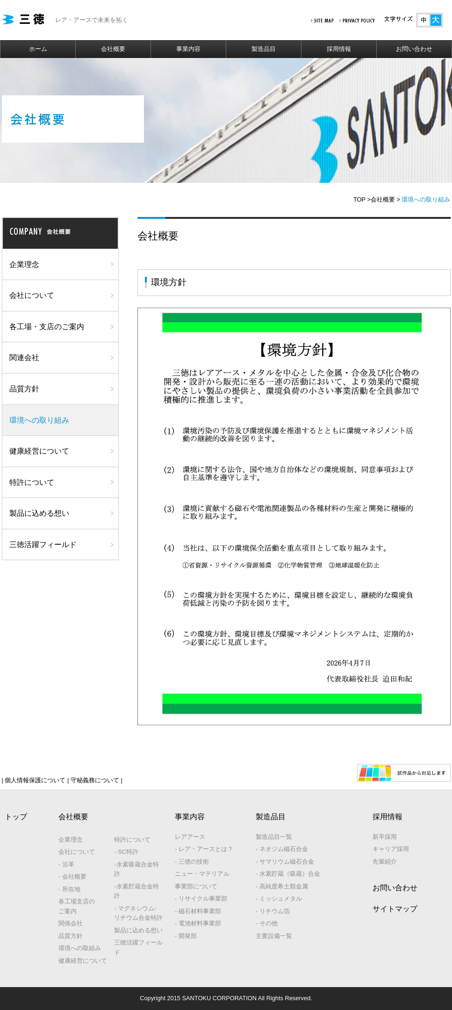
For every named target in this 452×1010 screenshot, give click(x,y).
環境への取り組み (39, 420)
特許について (31, 482)
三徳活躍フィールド (43, 544)
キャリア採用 (391, 848)
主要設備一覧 (274, 935)
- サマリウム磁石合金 (285, 861)
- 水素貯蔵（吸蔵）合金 (288, 873)
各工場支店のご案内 (76, 906)
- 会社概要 (72, 876)
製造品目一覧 (274, 836)
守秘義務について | (95, 780)
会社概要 (113, 48)
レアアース (190, 836)
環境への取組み (79, 948)
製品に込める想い (39, 513)
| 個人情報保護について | (35, 780)
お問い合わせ (414, 48)
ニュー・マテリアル (202, 873)
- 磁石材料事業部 (198, 911)
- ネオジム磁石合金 (282, 848)
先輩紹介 (385, 861)
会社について (31, 295)
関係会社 (70, 923)
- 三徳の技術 (192, 861)
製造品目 (263, 48)
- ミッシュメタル (279, 898)
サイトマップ (395, 909)
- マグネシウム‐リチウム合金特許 (138, 913)
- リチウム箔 (273, 911)
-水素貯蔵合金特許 (136, 891)
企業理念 (24, 264)
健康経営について (39, 451)
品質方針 (24, 389)
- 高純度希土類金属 (282, 886)
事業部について (196, 886)
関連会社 (24, 357)
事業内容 (188, 48)
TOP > (362, 199)
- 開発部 (186, 935)
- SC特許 (126, 851)
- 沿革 (66, 864)
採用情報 (339, 48)
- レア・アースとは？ (204, 848)
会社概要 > (385, 199)
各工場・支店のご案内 (46, 327)
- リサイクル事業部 (201, 898)
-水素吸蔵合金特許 (136, 869)
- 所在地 (69, 889)
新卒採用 (385, 836)
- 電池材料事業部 (198, 923)
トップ (16, 817)
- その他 (267, 923)
